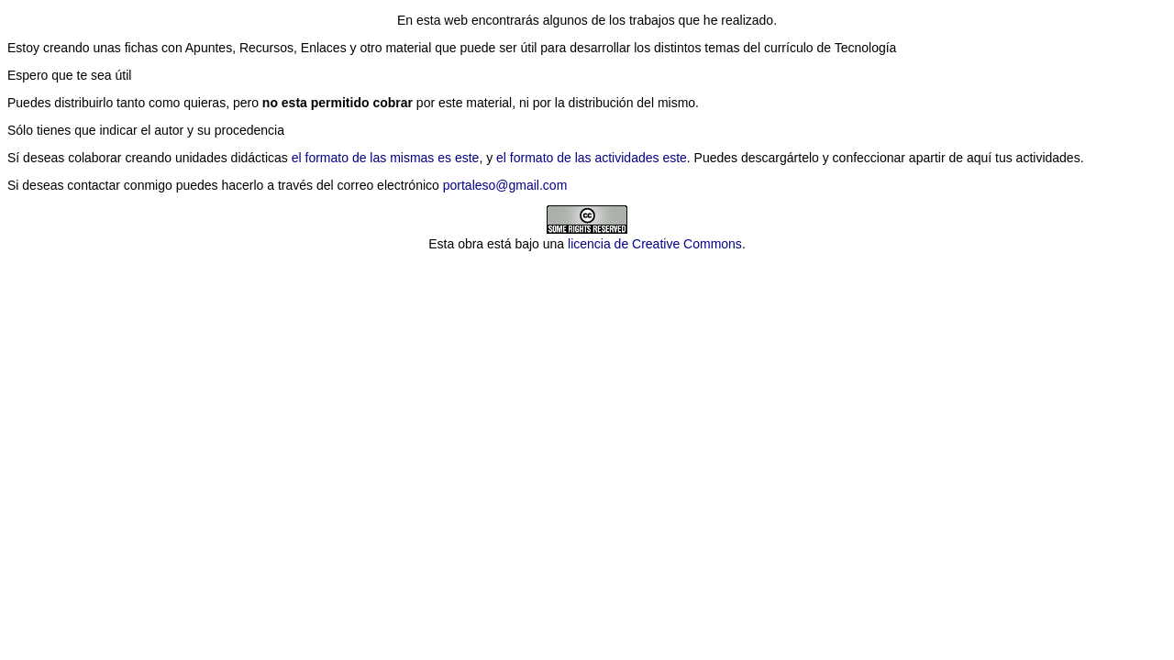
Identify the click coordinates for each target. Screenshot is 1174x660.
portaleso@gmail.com (505, 185)
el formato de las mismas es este (386, 157)
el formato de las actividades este (591, 157)
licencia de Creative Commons (655, 243)
